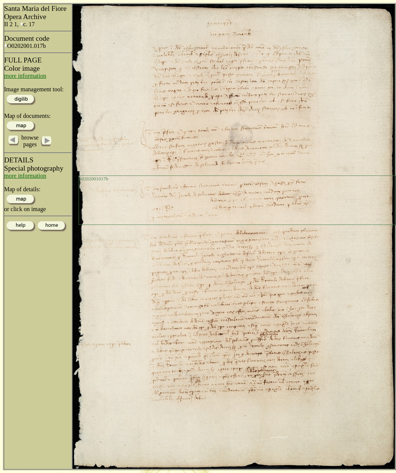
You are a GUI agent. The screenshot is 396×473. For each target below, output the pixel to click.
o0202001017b (93, 178)
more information (25, 76)
